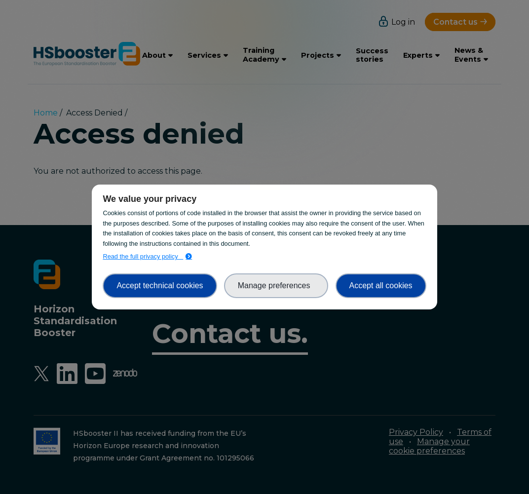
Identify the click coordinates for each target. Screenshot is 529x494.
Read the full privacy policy (143, 256)
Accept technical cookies (159, 285)
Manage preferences (276, 285)
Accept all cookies (381, 285)
